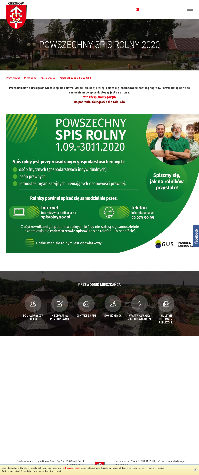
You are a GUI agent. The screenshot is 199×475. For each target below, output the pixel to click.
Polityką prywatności (71, 468)
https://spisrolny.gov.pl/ (99, 97)
